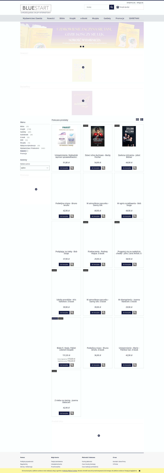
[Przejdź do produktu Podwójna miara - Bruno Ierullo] (66, 187)
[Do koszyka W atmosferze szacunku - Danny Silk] (95, 216)
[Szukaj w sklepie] (97, 7)
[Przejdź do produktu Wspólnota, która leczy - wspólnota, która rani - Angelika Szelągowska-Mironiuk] (82, 77)
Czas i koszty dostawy (88, 464)
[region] (82, 35)
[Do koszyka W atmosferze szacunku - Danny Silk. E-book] (95, 312)
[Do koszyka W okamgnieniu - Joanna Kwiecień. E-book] (127, 312)
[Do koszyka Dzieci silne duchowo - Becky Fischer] (95, 168)
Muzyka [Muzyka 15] (23, 143)
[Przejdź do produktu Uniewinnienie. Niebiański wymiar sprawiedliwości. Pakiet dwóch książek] (66, 139)
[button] (72, 168)
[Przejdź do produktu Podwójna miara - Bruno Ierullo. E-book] (98, 332)
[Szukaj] (111, 7)
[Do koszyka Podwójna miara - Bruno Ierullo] (64, 216)
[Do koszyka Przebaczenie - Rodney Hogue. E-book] (95, 264)
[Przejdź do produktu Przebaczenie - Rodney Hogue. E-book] (98, 235)
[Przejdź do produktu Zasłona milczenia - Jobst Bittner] (129, 139)
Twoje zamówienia (57, 461)
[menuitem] (32, 18)
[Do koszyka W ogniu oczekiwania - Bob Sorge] (127, 216)
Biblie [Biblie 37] (22, 126)
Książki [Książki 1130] (22, 129)
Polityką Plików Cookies (70, 471)
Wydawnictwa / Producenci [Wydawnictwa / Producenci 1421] (29, 148)
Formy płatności (87, 461)
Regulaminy (24, 464)
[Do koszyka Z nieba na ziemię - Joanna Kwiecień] (64, 413)
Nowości (23, 151)
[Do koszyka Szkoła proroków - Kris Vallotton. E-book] (64, 312)
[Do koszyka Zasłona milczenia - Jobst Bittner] (127, 168)
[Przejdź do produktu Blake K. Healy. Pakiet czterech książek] (35, 198)
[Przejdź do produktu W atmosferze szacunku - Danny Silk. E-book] (98, 284)
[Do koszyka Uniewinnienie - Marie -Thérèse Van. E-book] (127, 365)
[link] (82, 35)
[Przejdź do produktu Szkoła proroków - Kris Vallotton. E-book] (66, 284)
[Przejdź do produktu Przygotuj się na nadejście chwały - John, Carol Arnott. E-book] (129, 235)
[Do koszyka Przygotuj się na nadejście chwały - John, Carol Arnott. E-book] (127, 264)
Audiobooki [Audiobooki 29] (24, 135)
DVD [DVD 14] (21, 140)
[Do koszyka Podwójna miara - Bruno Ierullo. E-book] (95, 365)
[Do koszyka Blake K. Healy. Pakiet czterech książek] (64, 365)
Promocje (23, 154)
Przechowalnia (55, 467)
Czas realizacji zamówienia (90, 467)
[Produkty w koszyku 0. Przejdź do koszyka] (123, 7)
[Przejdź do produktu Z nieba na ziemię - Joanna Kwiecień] (66, 384)
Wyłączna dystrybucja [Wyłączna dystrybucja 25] (27, 145)
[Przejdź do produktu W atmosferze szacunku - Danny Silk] (98, 187)
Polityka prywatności (26, 461)
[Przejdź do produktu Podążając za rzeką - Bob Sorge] (66, 235)
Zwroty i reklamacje (26, 467)
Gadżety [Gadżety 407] (23, 132)
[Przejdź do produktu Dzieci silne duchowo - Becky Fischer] (98, 139)
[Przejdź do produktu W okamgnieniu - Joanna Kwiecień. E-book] (129, 284)
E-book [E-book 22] (22, 137)
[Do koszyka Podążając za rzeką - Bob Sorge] (64, 264)
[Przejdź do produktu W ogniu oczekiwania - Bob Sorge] (129, 187)
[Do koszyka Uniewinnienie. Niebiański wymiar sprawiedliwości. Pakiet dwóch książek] (64, 168)
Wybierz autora (25, 164)
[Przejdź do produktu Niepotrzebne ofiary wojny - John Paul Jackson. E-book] (97, 445)
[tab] (80, 46)
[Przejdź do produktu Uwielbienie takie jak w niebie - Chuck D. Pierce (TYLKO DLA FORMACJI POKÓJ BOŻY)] (82, 111)
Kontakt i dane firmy (119, 461)
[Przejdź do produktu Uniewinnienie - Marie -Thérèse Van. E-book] (129, 332)
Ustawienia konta (56, 464)
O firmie (115, 464)
